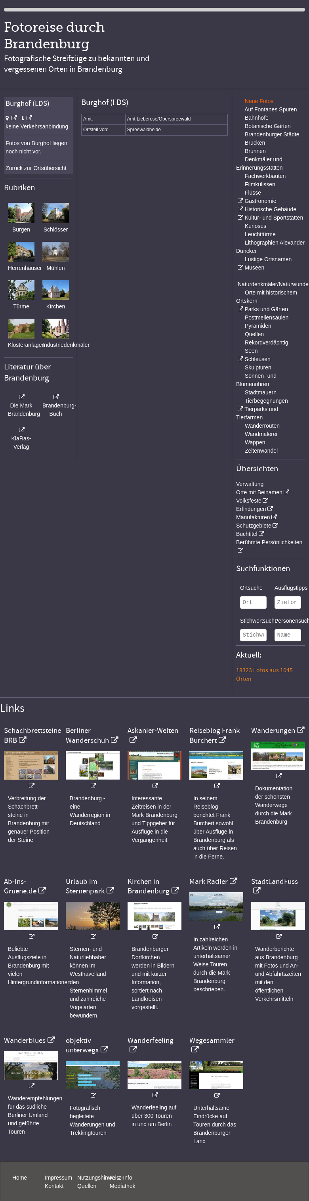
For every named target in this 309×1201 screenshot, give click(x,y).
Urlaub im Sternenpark (85, 886)
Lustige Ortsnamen (268, 259)
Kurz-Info (121, 1177)
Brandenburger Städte (272, 134)
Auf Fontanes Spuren (270, 109)
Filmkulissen (260, 184)
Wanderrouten (262, 426)
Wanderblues (25, 1040)
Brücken (255, 143)
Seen (251, 351)
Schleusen (257, 359)
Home (19, 1177)
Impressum (58, 1177)
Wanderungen (273, 730)
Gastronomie (260, 201)
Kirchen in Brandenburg (149, 886)
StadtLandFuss (274, 881)
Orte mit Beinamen (259, 492)
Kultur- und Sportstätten (273, 217)
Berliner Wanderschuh (87, 735)
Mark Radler (208, 881)
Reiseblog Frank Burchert (214, 735)
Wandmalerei (261, 434)
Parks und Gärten (266, 309)
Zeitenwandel (261, 451)
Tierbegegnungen (266, 401)
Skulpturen (258, 367)
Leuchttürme (260, 234)
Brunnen (255, 151)
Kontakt (54, 1186)
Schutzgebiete (253, 525)
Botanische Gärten (268, 126)
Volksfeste (248, 500)
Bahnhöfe (257, 118)
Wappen (255, 442)
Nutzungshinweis (98, 1177)
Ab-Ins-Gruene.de (20, 886)
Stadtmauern (261, 392)
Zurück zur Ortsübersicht (36, 168)
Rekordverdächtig (266, 342)
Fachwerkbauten (265, 176)
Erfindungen (251, 509)
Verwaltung (249, 484)
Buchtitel (247, 534)
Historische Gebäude (270, 209)
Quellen (254, 334)
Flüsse (253, 192)
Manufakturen (253, 517)
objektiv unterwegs (82, 1045)
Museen (254, 267)
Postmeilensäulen (267, 317)
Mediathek (122, 1186)
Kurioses (255, 226)
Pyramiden (258, 326)
